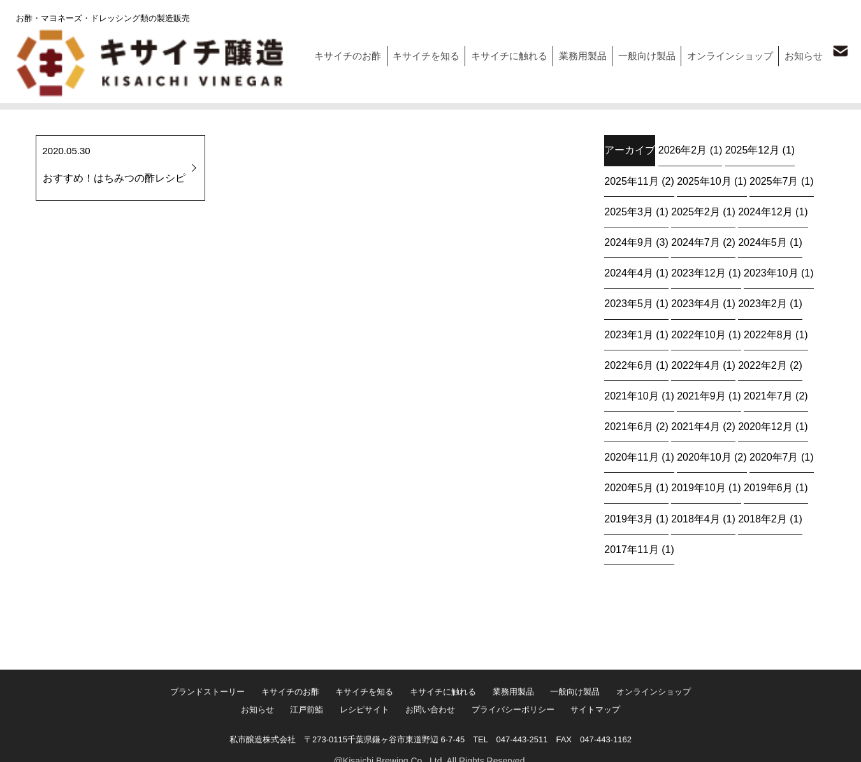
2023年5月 (628, 303)
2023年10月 (771, 272)
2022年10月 (698, 334)
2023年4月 (695, 303)
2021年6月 (628, 426)
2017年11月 (631, 548)
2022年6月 (628, 364)
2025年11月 (631, 180)
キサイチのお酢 (316, 52)
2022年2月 (762, 364)
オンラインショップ (721, 52)
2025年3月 (628, 211)
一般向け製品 (633, 52)
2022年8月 (768, 334)
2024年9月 (628, 241)
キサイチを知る (399, 52)
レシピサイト (361, 742)
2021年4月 (695, 426)
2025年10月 (704, 180)
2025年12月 (752, 149)
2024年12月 (765, 211)
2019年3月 (628, 518)
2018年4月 (695, 518)
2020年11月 (631, 456)
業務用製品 (565, 52)
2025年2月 (695, 211)
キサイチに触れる (487, 52)
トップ (25, 99)
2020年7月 (774, 456)
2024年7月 (695, 241)
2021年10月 (631, 395)
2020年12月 (765, 426)
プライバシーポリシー (521, 742)
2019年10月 (698, 487)
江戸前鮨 (298, 742)
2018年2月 (762, 518)
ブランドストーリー (191, 725)
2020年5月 (628, 487)
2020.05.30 (120, 169)
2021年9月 (701, 395)
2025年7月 (774, 180)
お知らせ (799, 52)
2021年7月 (768, 395)
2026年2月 (682, 149)
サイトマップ (610, 742)
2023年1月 (628, 334)
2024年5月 (762, 241)
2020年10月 (704, 456)
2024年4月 (628, 272)
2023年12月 (698, 272)
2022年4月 (695, 364)
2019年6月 (768, 487)
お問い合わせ (433, 742)
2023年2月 (762, 303)
